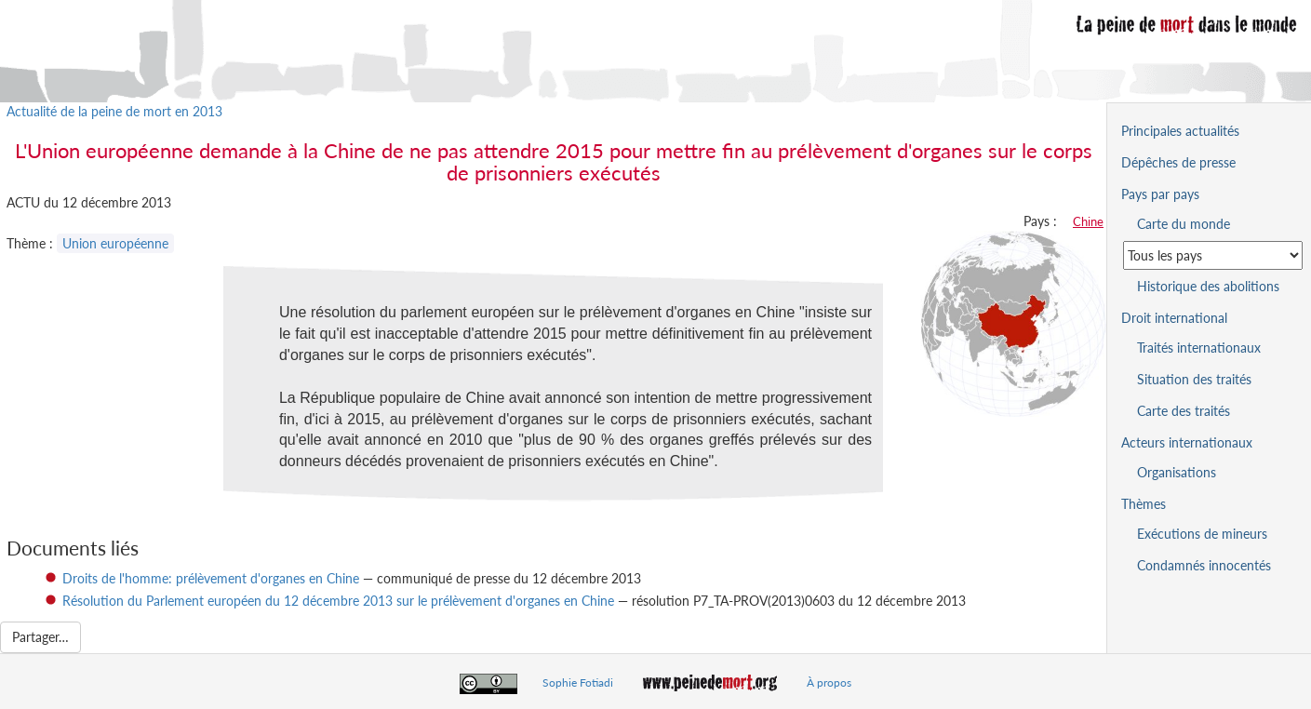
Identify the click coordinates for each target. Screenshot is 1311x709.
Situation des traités (1194, 379)
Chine (1088, 221)
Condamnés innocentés (1204, 565)
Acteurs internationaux (1186, 442)
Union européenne (115, 243)
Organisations (1176, 472)
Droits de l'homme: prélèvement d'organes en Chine (210, 578)
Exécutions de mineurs (1202, 534)
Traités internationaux (1199, 347)
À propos (829, 682)
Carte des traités (1183, 411)
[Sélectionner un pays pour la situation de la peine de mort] (1213, 255)
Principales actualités (1180, 131)
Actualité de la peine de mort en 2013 (114, 111)
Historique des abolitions (1208, 286)
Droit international (1174, 318)
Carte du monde (1183, 224)
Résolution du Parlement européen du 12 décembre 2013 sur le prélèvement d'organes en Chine (338, 601)
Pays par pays (1160, 194)
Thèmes (1143, 504)
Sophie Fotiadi (577, 682)
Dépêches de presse (1178, 162)
